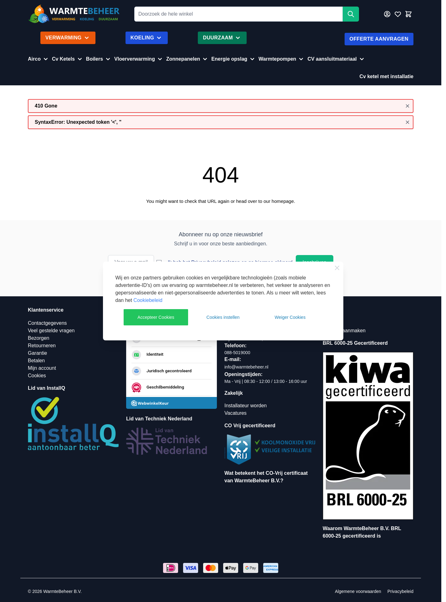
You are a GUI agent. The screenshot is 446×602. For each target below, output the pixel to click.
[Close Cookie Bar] (337, 268)
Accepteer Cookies (155, 317)
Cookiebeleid (147, 300)
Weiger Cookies (290, 317)
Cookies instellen (223, 317)
